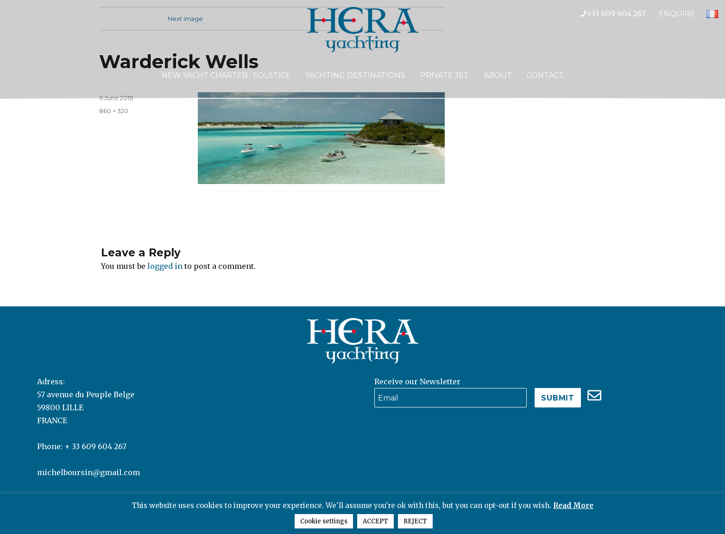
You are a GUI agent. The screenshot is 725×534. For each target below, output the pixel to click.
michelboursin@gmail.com (88, 472)
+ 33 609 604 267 (95, 446)
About (498, 75)
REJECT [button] (415, 521)
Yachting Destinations (355, 75)
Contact (545, 75)
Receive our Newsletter (417, 381)
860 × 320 (113, 110)
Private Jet (444, 75)
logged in (165, 266)
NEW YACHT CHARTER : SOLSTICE (226, 75)
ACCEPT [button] (375, 521)
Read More (573, 505)
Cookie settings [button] (323, 521)
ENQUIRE (677, 13)
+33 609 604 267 (619, 13)
